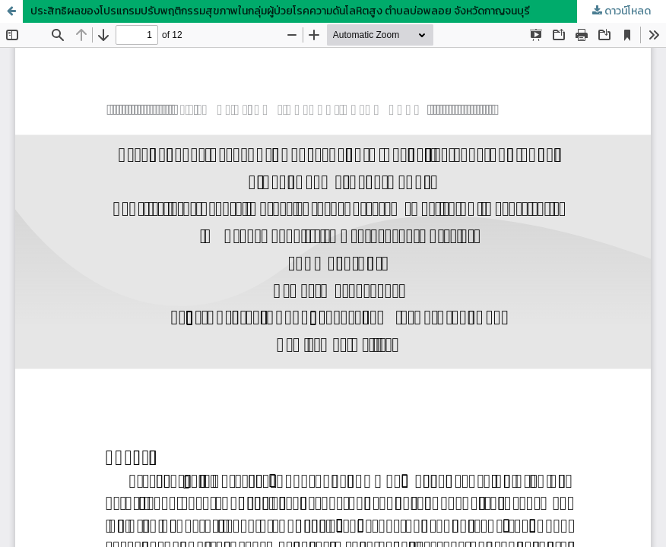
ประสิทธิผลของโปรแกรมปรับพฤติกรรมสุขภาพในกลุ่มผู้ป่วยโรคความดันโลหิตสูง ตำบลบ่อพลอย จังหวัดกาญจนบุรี (280, 11)
